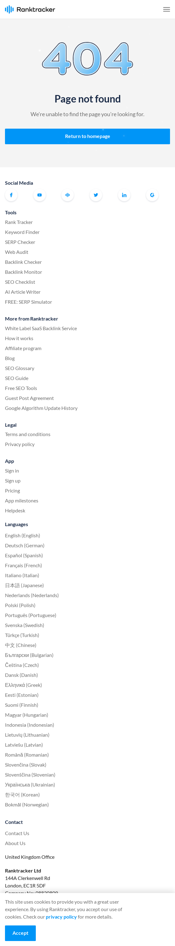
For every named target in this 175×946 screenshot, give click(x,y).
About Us (15, 843)
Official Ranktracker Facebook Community (67, 195)
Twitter (96, 195)
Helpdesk (15, 510)
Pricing (12, 490)
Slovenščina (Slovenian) (30, 774)
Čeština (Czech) (22, 665)
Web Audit (16, 252)
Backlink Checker (23, 262)
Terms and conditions (27, 434)
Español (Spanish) (24, 555)
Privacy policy (20, 444)
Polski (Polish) (20, 605)
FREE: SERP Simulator (28, 302)
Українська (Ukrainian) (30, 784)
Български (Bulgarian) (29, 655)
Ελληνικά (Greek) (23, 685)
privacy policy (61, 917)
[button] (166, 9)
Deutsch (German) (25, 545)
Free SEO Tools (21, 388)
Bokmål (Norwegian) (27, 804)
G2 (152, 195)
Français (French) (23, 565)
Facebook (11, 195)
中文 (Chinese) (20, 645)
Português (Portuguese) (30, 615)
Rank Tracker (19, 222)
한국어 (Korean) (22, 794)
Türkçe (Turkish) (22, 635)
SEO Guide (16, 378)
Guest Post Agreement (29, 398)
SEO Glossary (19, 368)
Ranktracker (30, 9)
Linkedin (124, 195)
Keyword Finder (22, 232)
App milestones (21, 500)
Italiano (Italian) (22, 575)
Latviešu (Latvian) (24, 745)
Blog (10, 358)
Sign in (12, 470)
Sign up (13, 480)
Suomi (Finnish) (21, 705)
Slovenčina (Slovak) (25, 765)
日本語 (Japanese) (24, 585)
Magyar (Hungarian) (26, 715)
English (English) (22, 535)
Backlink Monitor (23, 272)
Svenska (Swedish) (24, 625)
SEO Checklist (20, 282)
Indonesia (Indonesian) (29, 725)
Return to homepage (87, 136)
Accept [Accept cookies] (20, 933)
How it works (19, 338)
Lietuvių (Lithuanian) (27, 735)
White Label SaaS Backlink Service (41, 328)
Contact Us (17, 833)
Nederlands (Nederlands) (32, 595)
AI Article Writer (22, 292)
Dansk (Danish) (21, 675)
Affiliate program (23, 348)
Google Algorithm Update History (41, 408)
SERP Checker (20, 242)
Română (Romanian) (27, 755)
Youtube (39, 195)
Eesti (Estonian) (22, 695)
